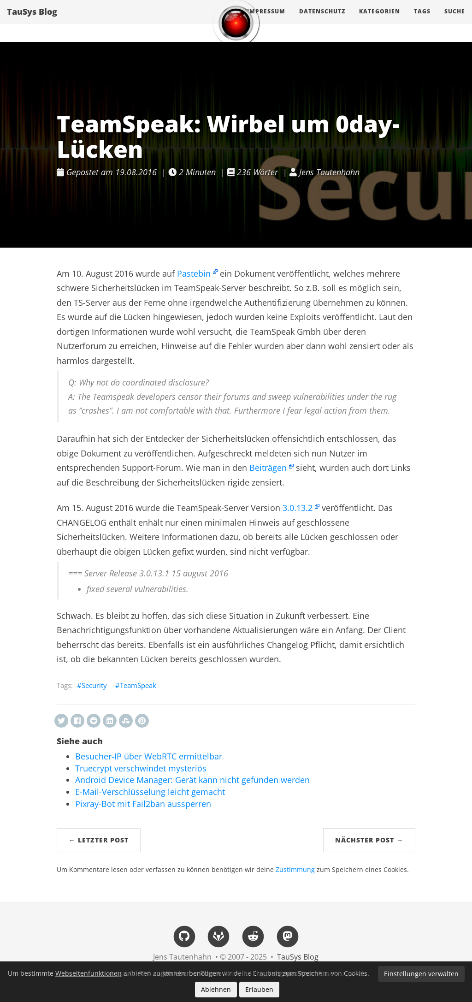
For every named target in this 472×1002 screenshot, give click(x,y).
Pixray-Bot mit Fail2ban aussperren (143, 803)
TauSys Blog (32, 20)
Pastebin (194, 273)
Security (94, 685)
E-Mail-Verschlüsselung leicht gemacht (150, 791)
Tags (422, 20)
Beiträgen (268, 467)
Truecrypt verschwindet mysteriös (140, 768)
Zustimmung (295, 870)
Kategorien (379, 20)
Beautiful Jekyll (341, 973)
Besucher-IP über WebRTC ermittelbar (148, 756)
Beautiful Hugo (247, 973)
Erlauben (259, 989)
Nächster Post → (369, 840)
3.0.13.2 (298, 507)
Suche (454, 20)
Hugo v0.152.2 (129, 973)
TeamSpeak (138, 685)
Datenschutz (322, 20)
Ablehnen (216, 989)
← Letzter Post (99, 840)
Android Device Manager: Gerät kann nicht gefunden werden (192, 779)
